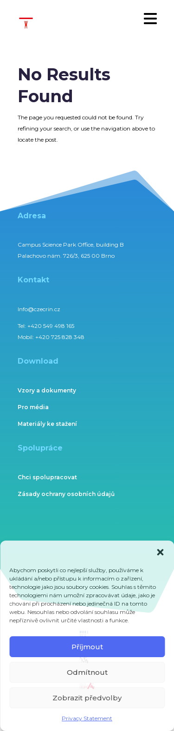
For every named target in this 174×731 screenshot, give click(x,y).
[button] (160, 552)
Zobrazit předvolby (87, 697)
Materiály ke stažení (47, 423)
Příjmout (87, 646)
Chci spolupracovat (47, 477)
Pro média (33, 407)
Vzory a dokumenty (47, 390)
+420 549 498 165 (50, 325)
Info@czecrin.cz (39, 309)
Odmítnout (87, 672)
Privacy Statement (87, 718)
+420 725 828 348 (59, 336)
